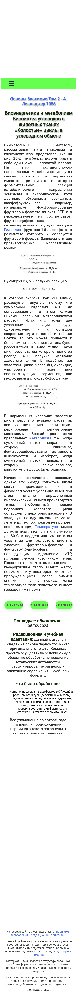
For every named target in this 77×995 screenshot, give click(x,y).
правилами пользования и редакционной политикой (40, 933)
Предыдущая (13, 605)
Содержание (39, 605)
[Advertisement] (38, 39)
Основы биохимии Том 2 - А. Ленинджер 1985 (38, 101)
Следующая (64, 605)
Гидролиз (12, 229)
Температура (46, 526)
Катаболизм (40, 438)
